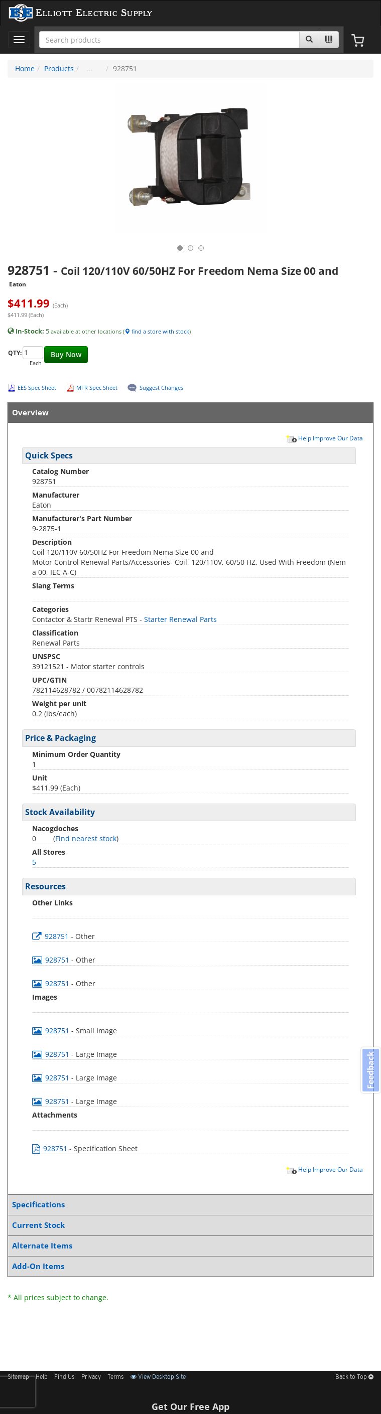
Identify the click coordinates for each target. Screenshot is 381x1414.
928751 (51, 936)
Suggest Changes (161, 387)
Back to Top (354, 1377)
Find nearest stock (85, 838)
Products (59, 68)
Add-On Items (188, 1266)
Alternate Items (188, 1245)
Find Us (64, 1377)
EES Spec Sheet (37, 387)
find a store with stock (156, 331)
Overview (188, 412)
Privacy (91, 1377)
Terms (115, 1377)
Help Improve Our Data (324, 438)
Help (42, 1377)
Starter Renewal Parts (180, 619)
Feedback (370, 1070)
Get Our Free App (190, 1406)
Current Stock (188, 1225)
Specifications (188, 1204)
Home (25, 68)
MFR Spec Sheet (96, 387)
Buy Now (66, 354)
